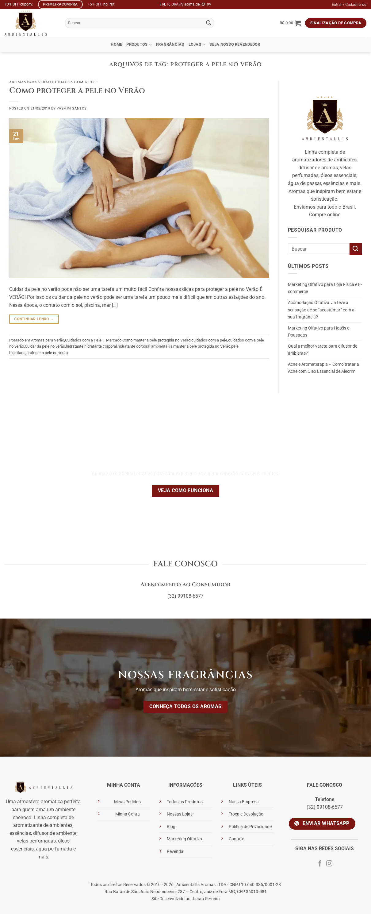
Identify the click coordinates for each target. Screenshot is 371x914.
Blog (171, 826)
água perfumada (54, 849)
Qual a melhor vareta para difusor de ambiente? (322, 350)
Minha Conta (127, 814)
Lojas (197, 45)
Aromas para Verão (30, 82)
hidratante (74, 346)
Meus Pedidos (127, 801)
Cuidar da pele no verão (45, 346)
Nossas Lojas (180, 814)
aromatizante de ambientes (42, 825)
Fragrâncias (170, 44)
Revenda (175, 851)
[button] (290, 23)
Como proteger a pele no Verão (77, 90)
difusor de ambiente (54, 833)
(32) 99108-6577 (185, 596)
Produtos (139, 45)
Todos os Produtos (185, 801)
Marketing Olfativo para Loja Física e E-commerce (325, 288)
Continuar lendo (34, 319)
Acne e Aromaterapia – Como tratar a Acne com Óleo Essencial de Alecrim (323, 368)
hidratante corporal (100, 346)
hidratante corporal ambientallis (145, 346)
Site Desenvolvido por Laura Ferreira (185, 898)
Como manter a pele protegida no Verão (156, 340)
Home (116, 44)
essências (20, 833)
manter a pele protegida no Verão (201, 346)
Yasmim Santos (71, 108)
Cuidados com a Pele (75, 82)
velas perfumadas (36, 841)
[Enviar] (209, 23)
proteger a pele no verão (47, 352)
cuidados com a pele (209, 340)
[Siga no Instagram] (329, 864)
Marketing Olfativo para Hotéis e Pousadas (318, 332)
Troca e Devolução (246, 814)
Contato (236, 839)
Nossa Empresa (244, 801)
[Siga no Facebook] (320, 864)
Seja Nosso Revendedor (234, 44)
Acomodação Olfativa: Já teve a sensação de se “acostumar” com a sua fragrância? (321, 309)
